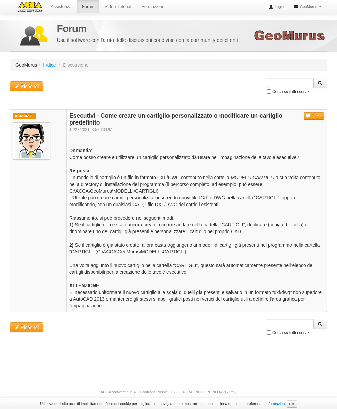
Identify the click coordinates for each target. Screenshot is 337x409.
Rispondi (26, 86)
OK (291, 404)
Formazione (153, 6)
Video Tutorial (117, 6)
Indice (49, 65)
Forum (88, 6)
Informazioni (276, 404)
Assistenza (61, 6)
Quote (313, 116)
